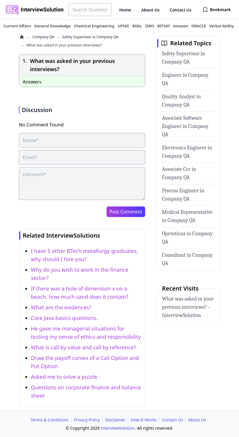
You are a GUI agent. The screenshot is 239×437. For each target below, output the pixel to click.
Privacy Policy (87, 420)
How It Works (144, 420)
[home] (22, 37)
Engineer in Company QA (185, 79)
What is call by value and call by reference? (83, 347)
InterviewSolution (118, 428)
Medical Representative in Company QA (187, 216)
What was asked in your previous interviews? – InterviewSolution (187, 307)
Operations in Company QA (187, 238)
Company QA (43, 37)
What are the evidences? (61, 307)
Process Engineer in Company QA (183, 195)
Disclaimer (115, 420)
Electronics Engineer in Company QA (187, 152)
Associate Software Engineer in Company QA (185, 126)
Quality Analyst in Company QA (181, 101)
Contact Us (180, 10)
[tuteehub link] (17, 26)
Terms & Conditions (50, 420)
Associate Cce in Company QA (179, 173)
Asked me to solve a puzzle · (65, 376)
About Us (150, 10)
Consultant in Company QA (187, 259)
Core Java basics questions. (64, 317)
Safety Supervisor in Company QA (90, 37)
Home (125, 10)
